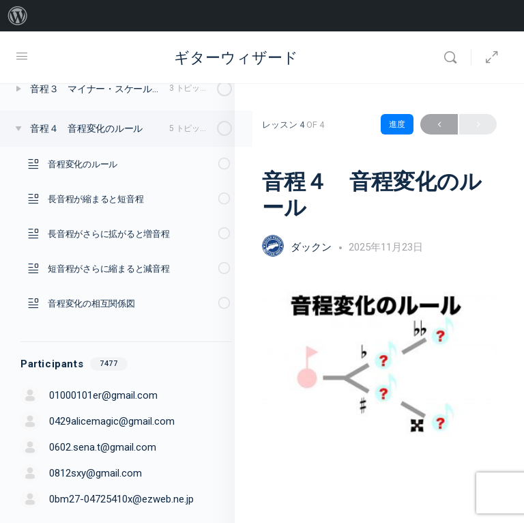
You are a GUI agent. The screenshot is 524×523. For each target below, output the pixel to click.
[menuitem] (17, 15)
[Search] (453, 57)
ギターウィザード (236, 57)
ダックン (312, 247)
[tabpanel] (379, 365)
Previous (439, 124)
